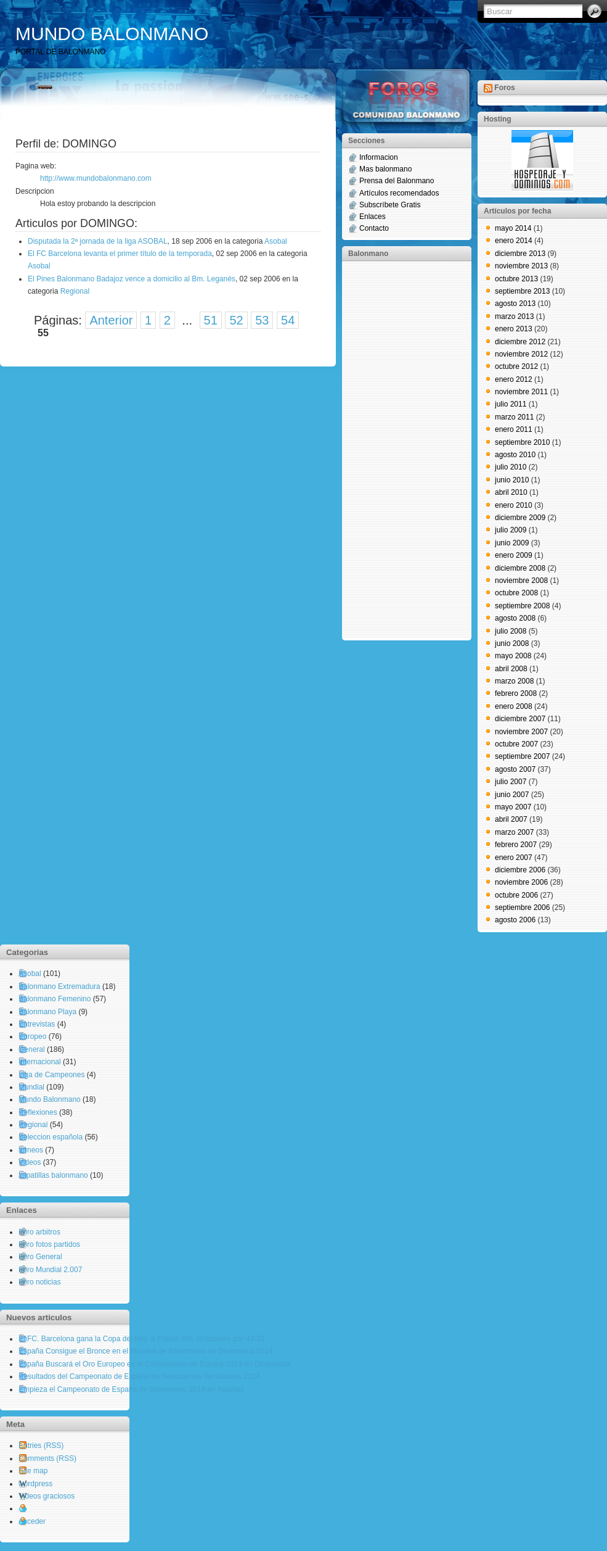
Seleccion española (50, 1137)
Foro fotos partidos (49, 1244)
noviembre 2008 (521, 580)
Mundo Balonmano (49, 1099)
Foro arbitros (39, 1232)
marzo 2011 (514, 417)
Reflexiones (37, 1112)
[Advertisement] (397, 450)
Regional (74, 291)
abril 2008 (511, 668)
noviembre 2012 (521, 354)
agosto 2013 (515, 303)
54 (288, 320)
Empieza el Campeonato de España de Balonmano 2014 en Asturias (131, 1389)
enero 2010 (513, 505)
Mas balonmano (385, 169)
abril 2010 (511, 492)
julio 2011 (510, 404)
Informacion (378, 157)
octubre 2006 (516, 895)
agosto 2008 (515, 618)
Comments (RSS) (47, 1458)
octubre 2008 (516, 593)
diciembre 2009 (520, 517)
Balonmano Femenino (54, 999)
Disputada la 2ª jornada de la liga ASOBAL (98, 241)
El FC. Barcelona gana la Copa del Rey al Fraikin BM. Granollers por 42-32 (141, 1338)
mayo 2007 (513, 807)
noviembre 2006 (521, 882)
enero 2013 (513, 329)
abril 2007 (511, 819)
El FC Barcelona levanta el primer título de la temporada (120, 253)
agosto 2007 (515, 769)
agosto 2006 (515, 920)
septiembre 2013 (522, 291)
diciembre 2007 (520, 718)
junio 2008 (512, 643)
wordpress (35, 1483)
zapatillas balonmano (53, 1175)
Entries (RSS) (40, 1445)
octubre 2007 (516, 744)
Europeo (32, 1036)
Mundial (31, 1087)
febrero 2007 (516, 844)
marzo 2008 (514, 681)
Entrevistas (36, 1024)
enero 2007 (513, 857)
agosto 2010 (515, 454)
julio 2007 (510, 781)
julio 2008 (510, 631)
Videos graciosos (46, 1496)
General (31, 1049)
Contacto (374, 228)
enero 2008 (513, 706)
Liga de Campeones (51, 1074)
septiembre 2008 (522, 606)
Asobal (275, 241)
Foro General (40, 1256)
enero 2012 (513, 379)
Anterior (110, 320)
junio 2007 (512, 794)
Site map (32, 1470)
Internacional (39, 1061)
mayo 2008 (513, 655)
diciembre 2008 (520, 568)
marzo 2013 (514, 316)
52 (236, 320)
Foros (504, 87)
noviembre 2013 (521, 266)
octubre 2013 (516, 279)
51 (211, 320)
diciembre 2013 (520, 253)
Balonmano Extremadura (59, 986)
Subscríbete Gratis (389, 205)
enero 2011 (513, 429)
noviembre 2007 (521, 731)
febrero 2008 (516, 693)
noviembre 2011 (521, 391)
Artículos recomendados (399, 193)
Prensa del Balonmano (396, 180)
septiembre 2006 (522, 907)
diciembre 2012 (520, 341)
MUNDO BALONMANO (111, 33)
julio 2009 (510, 530)
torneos (30, 1150)
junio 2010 (512, 480)
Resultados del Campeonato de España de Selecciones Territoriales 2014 (139, 1376)
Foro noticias (39, 1282)
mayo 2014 (513, 228)
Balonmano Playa (47, 1011)
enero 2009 (513, 555)
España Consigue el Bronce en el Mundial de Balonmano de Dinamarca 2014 (145, 1351)
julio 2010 (510, 467)
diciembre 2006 (520, 870)
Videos (29, 1162)
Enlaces (372, 216)
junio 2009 (512, 543)
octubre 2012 (516, 366)
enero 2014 (513, 240)
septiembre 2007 (522, 756)
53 (262, 320)
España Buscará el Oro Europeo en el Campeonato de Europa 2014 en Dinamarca (154, 1364)
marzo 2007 (514, 832)
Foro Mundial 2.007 (50, 1269)
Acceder (32, 1521)
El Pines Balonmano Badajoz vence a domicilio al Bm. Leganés (131, 279)
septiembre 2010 (522, 442)
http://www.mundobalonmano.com (96, 178)
